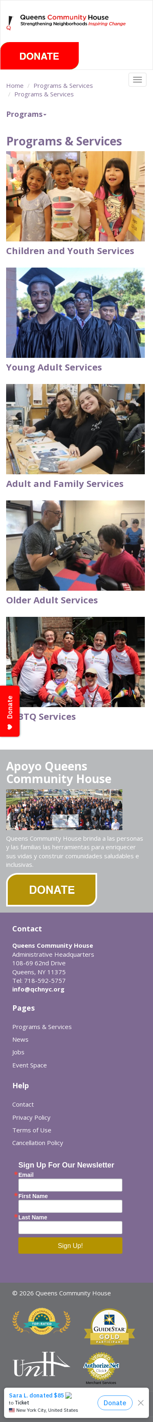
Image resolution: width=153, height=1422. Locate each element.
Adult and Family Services (65, 483)
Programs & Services (63, 85)
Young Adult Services (54, 367)
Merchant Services (101, 1383)
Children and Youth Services (70, 250)
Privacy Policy (31, 1117)
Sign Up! (70, 1245)
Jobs (18, 1052)
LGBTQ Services (41, 716)
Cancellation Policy (37, 1142)
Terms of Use (31, 1130)
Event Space (29, 1065)
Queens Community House (73, 28)
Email (25, 1175)
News (20, 1039)
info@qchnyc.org (38, 989)
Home (15, 85)
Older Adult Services (52, 600)
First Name (33, 1196)
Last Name (32, 1217)
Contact (23, 1104)
